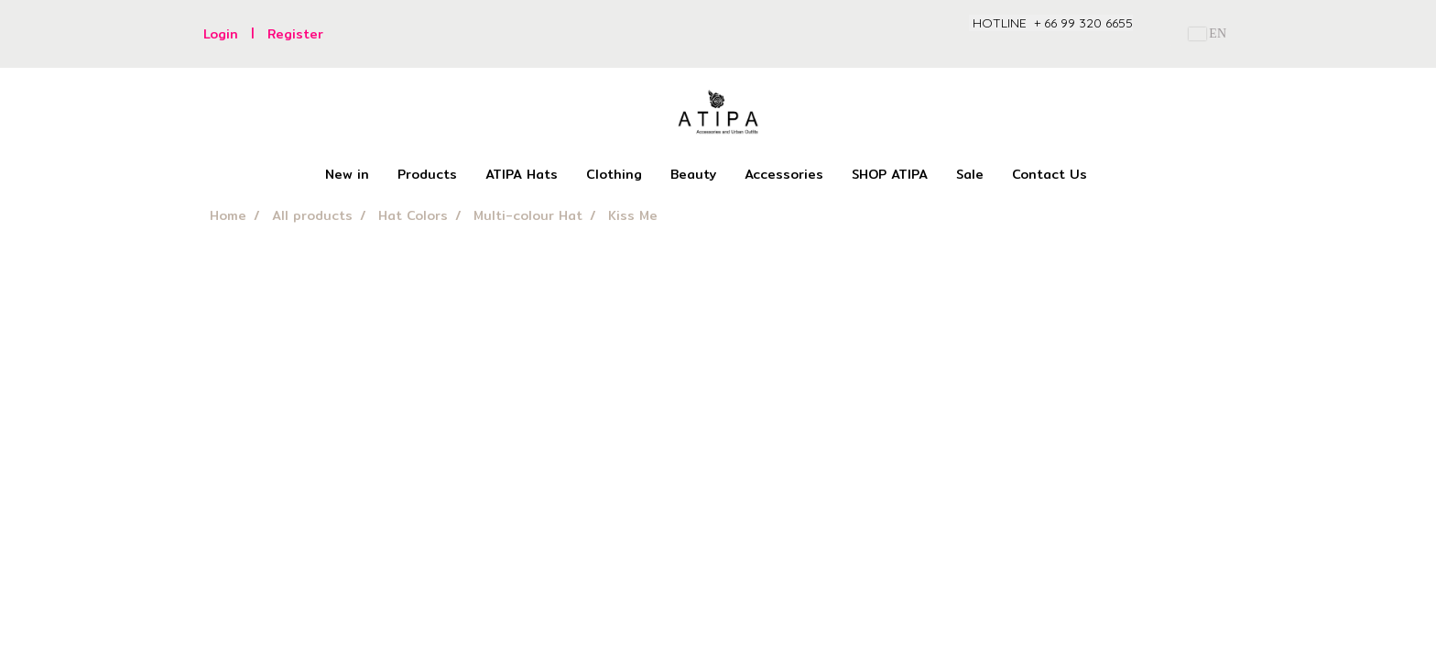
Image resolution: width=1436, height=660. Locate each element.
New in (347, 174)
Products (427, 174)
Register (295, 34)
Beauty (693, 174)
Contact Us (1049, 174)
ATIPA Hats (521, 174)
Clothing (614, 174)
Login (220, 34)
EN (1207, 33)
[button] (1117, 175)
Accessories (784, 174)
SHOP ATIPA (890, 174)
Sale (970, 174)
